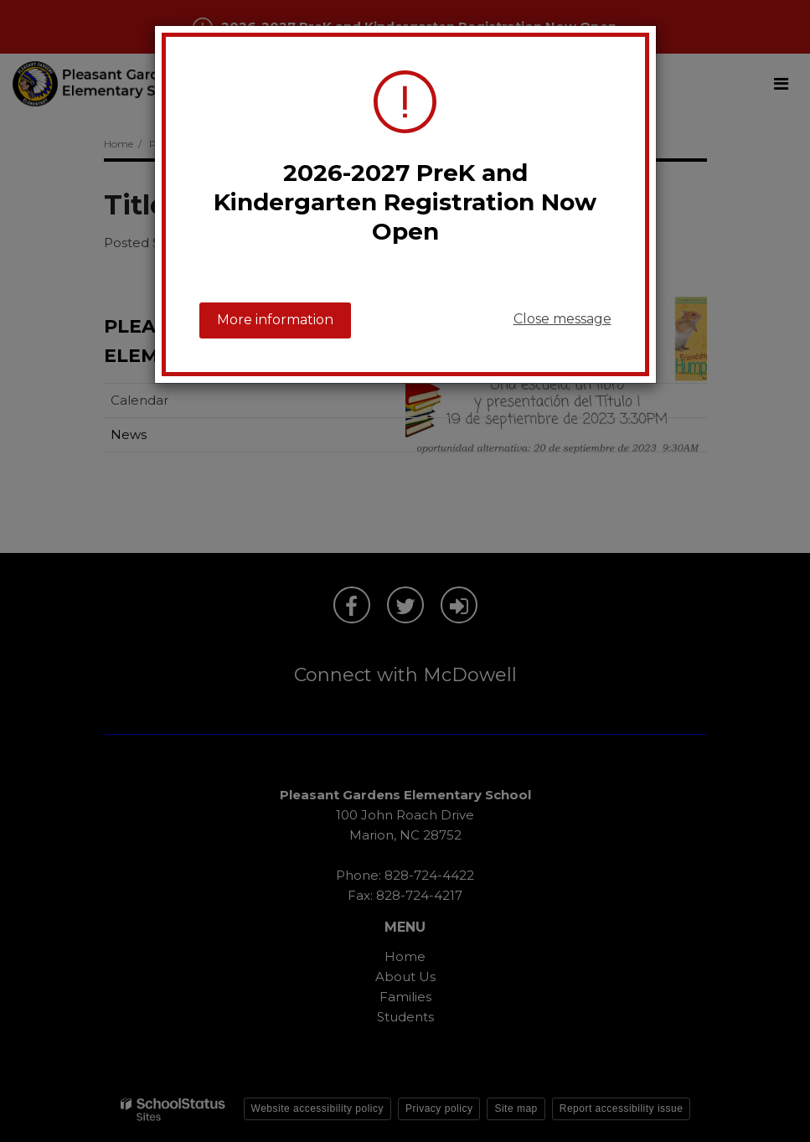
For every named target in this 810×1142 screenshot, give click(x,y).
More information (275, 320)
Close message (562, 319)
